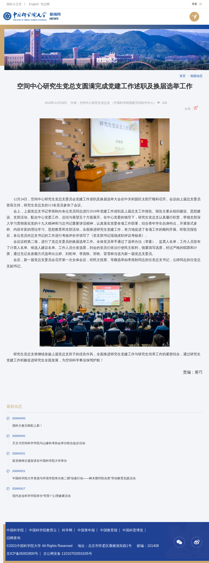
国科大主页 (14, 4)
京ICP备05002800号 (22, 553)
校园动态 (106, 60)
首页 (183, 76)
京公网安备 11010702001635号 (67, 553)
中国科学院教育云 (43, 530)
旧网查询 (13, 538)
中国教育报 (108, 530)
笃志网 (45, 4)
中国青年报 (86, 530)
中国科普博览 (132, 530)
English (34, 4)
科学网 (67, 530)
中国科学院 (15, 530)
